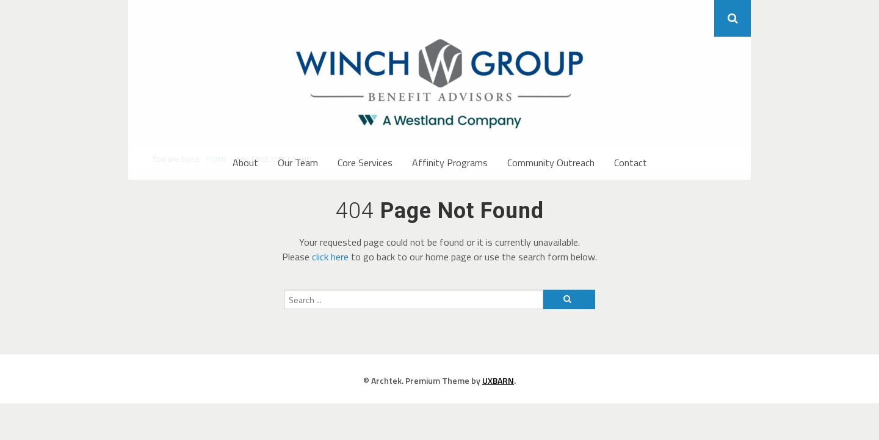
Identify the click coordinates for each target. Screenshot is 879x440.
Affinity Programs (450, 162)
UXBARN (498, 380)
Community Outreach (551, 162)
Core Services (365, 162)
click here (330, 256)
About (245, 162)
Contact (630, 162)
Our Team (298, 162)
